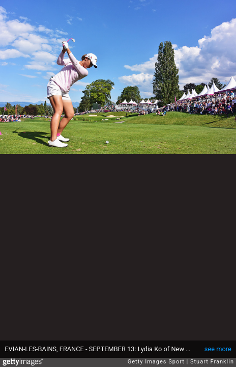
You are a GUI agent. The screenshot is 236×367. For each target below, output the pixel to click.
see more (217, 349)
